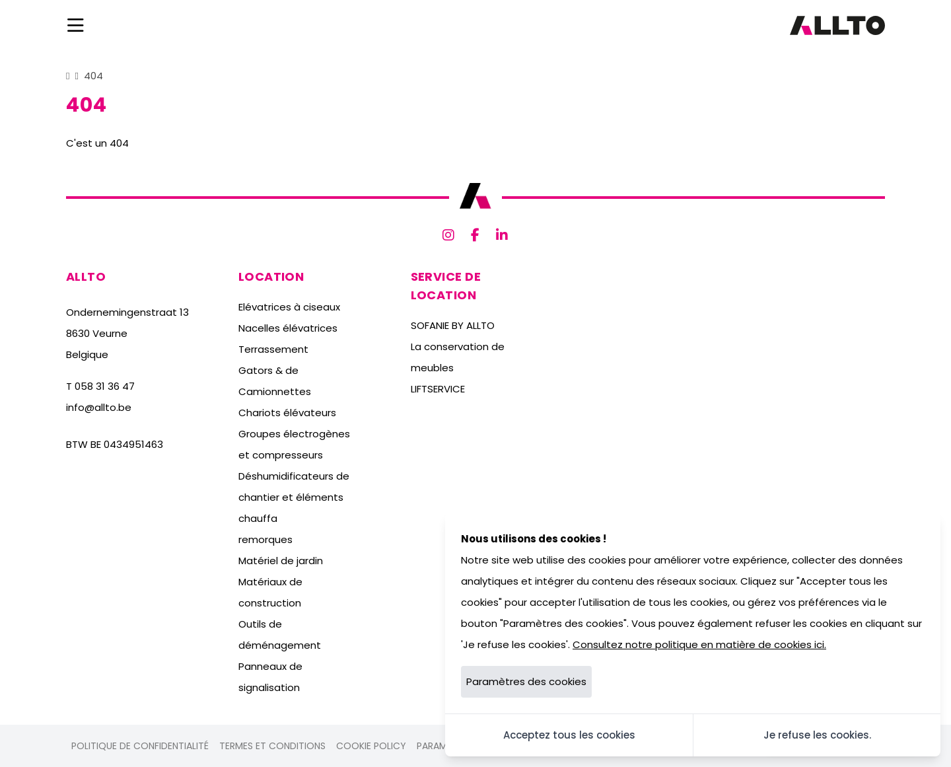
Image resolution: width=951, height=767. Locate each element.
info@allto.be (98, 407)
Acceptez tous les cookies (569, 735)
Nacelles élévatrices (287, 328)
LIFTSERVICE (438, 389)
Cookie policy (371, 745)
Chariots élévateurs (287, 413)
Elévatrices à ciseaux (289, 307)
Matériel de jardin (280, 560)
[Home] (67, 76)
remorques (265, 539)
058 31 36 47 (105, 386)
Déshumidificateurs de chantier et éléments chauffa (293, 497)
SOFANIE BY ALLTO (453, 325)
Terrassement (273, 349)
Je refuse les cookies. (817, 735)
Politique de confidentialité (140, 745)
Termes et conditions (272, 745)
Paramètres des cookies (526, 681)
